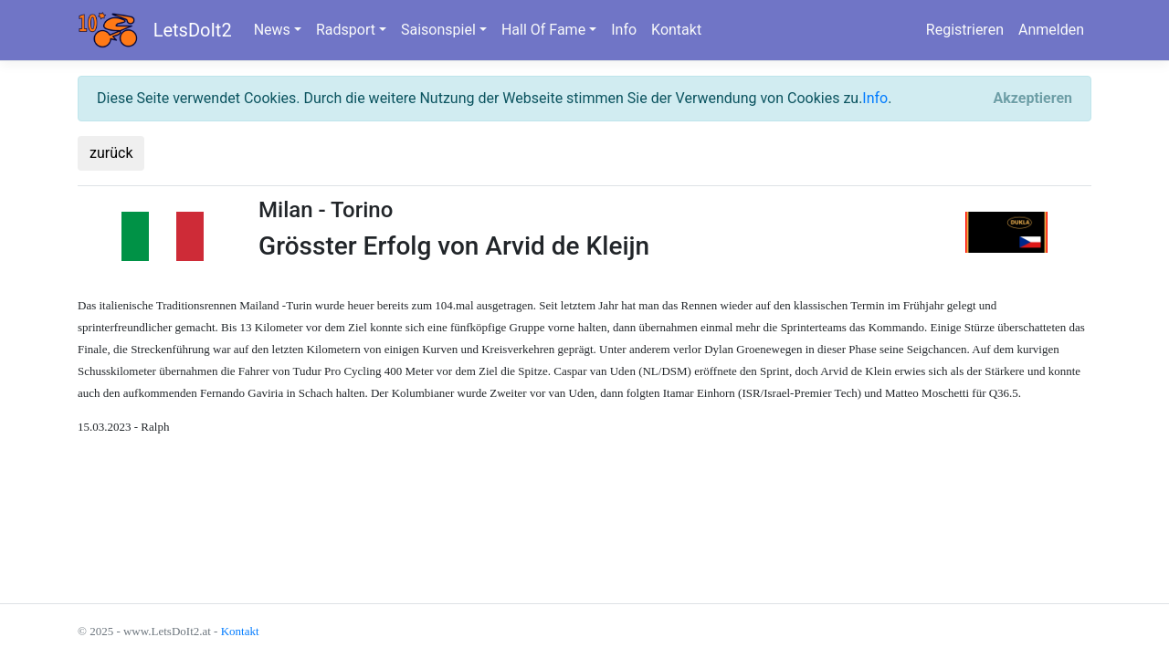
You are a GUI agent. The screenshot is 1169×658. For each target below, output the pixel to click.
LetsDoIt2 (192, 30)
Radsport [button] (345, 29)
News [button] (272, 29)
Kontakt (676, 29)
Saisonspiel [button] (438, 29)
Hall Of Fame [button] (543, 29)
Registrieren (965, 29)
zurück (111, 153)
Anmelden (1051, 29)
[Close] (1032, 98)
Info (624, 29)
